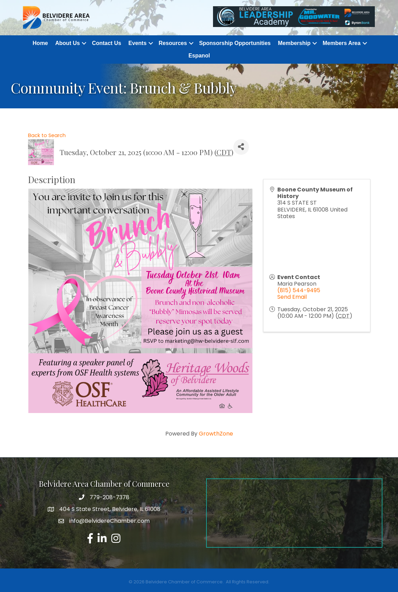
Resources (173, 43)
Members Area (342, 43)
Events (137, 43)
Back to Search (47, 135)
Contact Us (106, 43)
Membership (294, 43)
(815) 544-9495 (298, 290)
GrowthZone (216, 434)
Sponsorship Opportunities (235, 43)
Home (40, 43)
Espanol (199, 56)
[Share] (241, 147)
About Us (67, 43)
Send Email (292, 297)
